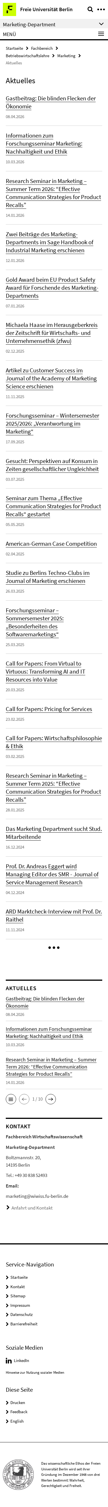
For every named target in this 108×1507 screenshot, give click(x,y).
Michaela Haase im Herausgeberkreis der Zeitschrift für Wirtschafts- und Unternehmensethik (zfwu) (52, 333)
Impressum (20, 1305)
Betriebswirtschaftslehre (27, 55)
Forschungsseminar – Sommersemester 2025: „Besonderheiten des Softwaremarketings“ (35, 622)
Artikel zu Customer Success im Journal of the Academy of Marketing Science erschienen (51, 378)
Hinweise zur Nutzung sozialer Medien (35, 1372)
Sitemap (17, 1295)
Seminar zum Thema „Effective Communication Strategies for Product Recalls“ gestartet (53, 506)
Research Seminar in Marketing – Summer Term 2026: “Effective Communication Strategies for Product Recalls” (53, 193)
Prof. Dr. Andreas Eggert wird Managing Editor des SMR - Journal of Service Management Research (52, 874)
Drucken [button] (17, 1402)
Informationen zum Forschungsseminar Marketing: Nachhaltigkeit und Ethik (44, 143)
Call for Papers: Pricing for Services (49, 709)
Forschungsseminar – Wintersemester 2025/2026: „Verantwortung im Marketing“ (52, 423)
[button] (54, 947)
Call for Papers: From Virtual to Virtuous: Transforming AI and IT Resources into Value (45, 671)
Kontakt (17, 1286)
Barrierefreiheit (23, 1324)
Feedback (18, 1411)
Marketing (66, 55)
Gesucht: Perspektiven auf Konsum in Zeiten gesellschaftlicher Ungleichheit (52, 465)
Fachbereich (42, 48)
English (17, 1421)
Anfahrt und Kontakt (32, 1208)
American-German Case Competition (51, 543)
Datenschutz (21, 1314)
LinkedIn (21, 1360)
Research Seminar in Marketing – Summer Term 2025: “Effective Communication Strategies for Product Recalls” (53, 787)
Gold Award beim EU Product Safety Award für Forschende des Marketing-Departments (52, 287)
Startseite (14, 48)
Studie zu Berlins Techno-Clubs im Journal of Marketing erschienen (48, 577)
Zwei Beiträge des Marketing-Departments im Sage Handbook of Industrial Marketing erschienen (49, 242)
